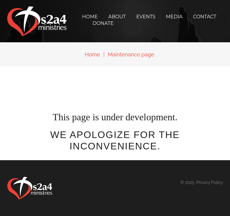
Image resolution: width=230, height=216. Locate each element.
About (117, 17)
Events (145, 17)
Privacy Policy (209, 182)
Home (90, 17)
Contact (204, 17)
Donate (103, 23)
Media (174, 17)
